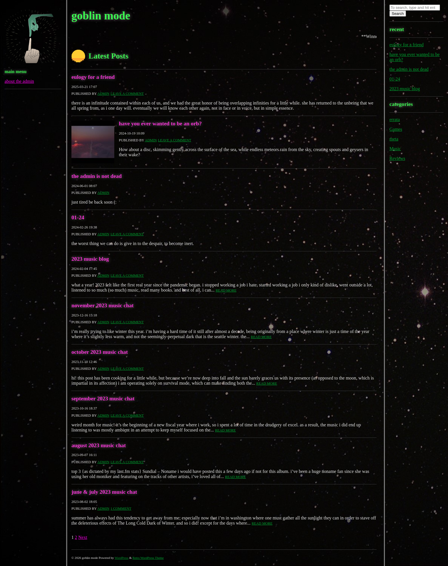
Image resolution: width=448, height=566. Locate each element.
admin (103, 94)
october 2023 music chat (99, 352)
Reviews (397, 158)
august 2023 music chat (98, 445)
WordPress (121, 557)
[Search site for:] (414, 8)
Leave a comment (127, 94)
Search (398, 13)
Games (395, 129)
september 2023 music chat (103, 399)
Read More (226, 290)
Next (82, 537)
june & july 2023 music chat (104, 492)
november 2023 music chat (102, 305)
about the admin (19, 81)
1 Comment (121, 509)
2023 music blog (90, 259)
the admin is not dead (96, 176)
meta (393, 139)
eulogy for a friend (93, 77)
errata (394, 119)
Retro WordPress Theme (148, 557)
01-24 (77, 217)
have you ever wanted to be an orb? (160, 124)
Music (395, 148)
